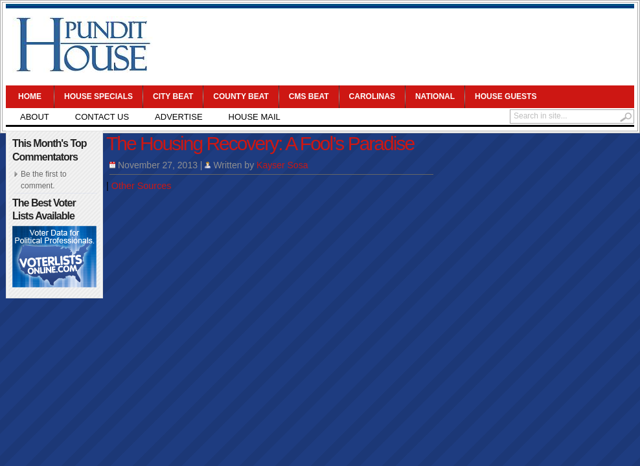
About (34, 117)
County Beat (241, 96)
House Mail (254, 117)
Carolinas (372, 96)
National (435, 96)
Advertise (178, 117)
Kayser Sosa (282, 165)
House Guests (505, 96)
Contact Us (102, 117)
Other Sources (141, 186)
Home (29, 96)
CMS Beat (309, 96)
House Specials (98, 96)
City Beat (173, 96)
